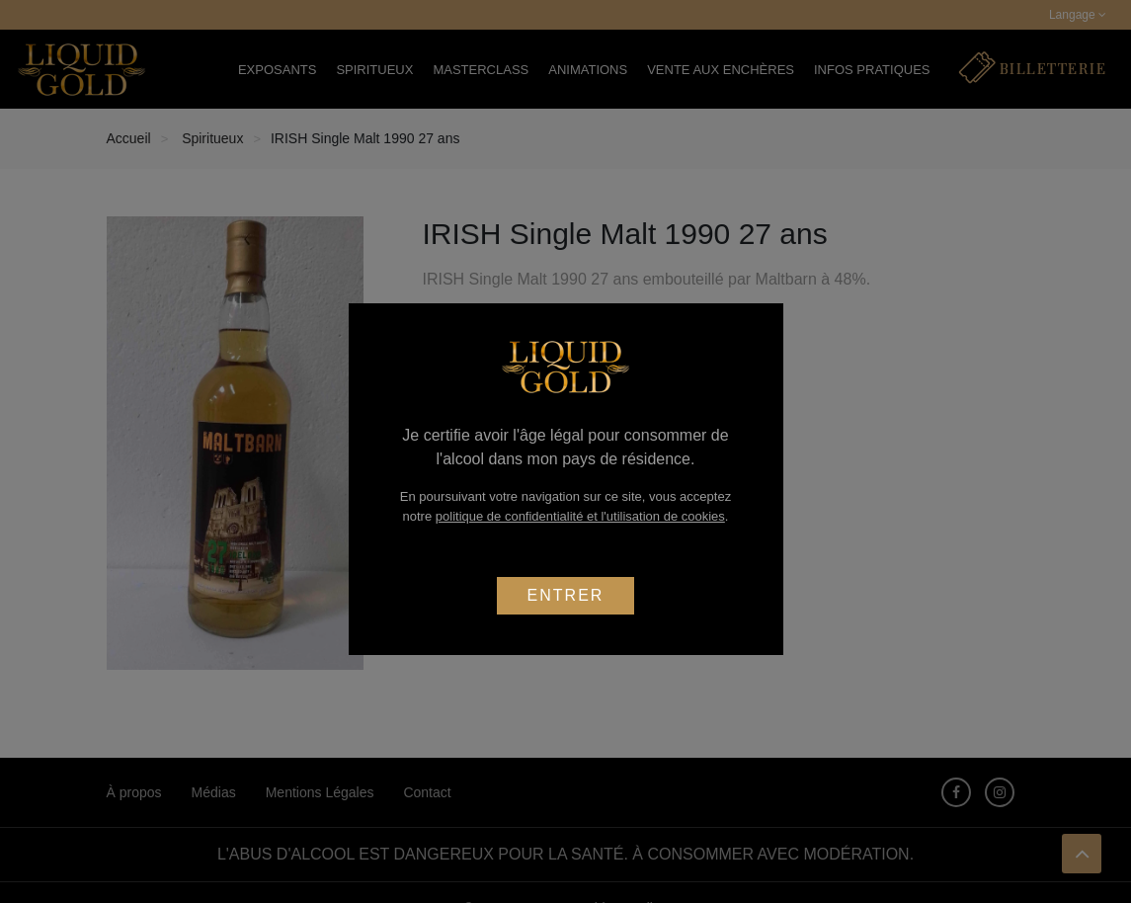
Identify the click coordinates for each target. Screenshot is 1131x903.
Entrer (566, 595)
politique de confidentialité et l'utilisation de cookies (580, 516)
